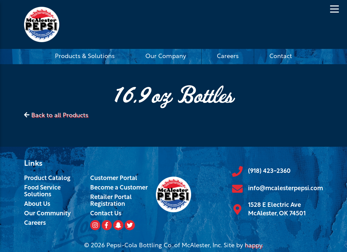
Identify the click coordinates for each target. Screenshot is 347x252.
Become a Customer (119, 188)
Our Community (47, 214)
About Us (37, 204)
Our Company (165, 56)
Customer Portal (113, 178)
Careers (228, 56)
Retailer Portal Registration (111, 201)
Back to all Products (59, 115)
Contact (280, 56)
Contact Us (105, 214)
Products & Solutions (85, 56)
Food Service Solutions (42, 191)
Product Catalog (47, 178)
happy (253, 245)
